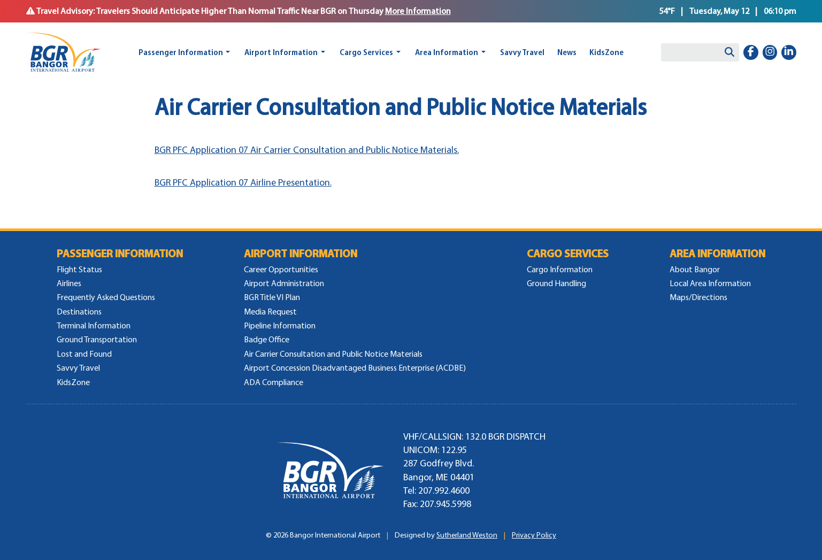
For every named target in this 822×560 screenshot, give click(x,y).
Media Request (270, 311)
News (567, 52)
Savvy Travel (522, 52)
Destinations (79, 311)
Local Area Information (710, 283)
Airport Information (281, 52)
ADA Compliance (273, 382)
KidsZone (606, 52)
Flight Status (79, 269)
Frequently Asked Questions (106, 297)
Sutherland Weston (466, 535)
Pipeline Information (280, 325)
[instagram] (770, 52)
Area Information (446, 52)
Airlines (69, 283)
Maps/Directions (698, 297)
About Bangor (695, 269)
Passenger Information (181, 52)
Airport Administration (284, 283)
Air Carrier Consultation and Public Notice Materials (333, 354)
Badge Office (266, 339)
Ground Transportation (97, 339)
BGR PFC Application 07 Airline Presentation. (243, 182)
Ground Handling (556, 283)
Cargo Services (366, 52)
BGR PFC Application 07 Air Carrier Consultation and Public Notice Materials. (307, 150)
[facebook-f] (750, 52)
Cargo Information (560, 269)
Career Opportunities (281, 269)
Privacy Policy (534, 535)
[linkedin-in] (788, 52)
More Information (418, 11)
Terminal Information (93, 325)
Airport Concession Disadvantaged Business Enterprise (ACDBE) (355, 368)
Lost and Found (84, 354)
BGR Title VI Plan (272, 297)
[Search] (729, 52)
